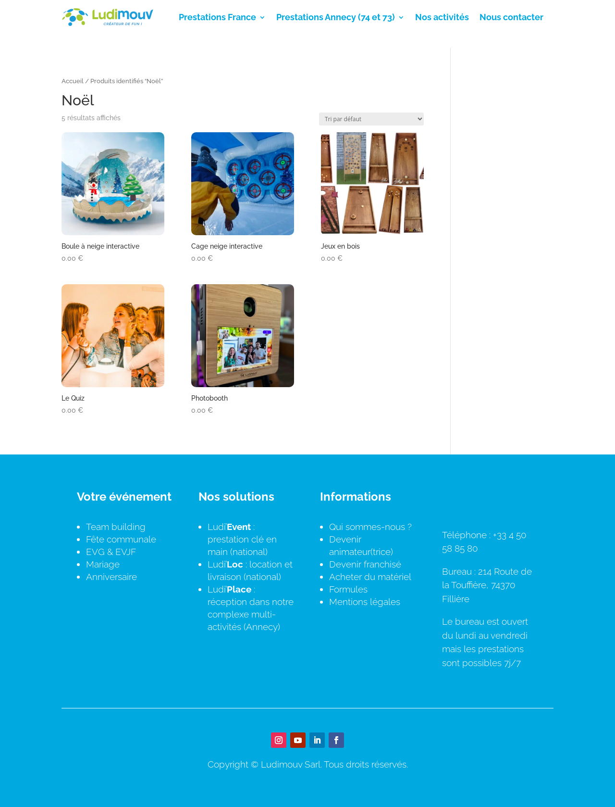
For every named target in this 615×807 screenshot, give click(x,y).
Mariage (103, 564)
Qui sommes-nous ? (370, 526)
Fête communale (121, 539)
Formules (348, 589)
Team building (116, 526)
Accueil (73, 81)
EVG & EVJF (111, 551)
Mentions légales (364, 601)
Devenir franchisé (365, 564)
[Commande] (371, 119)
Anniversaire (111, 576)
